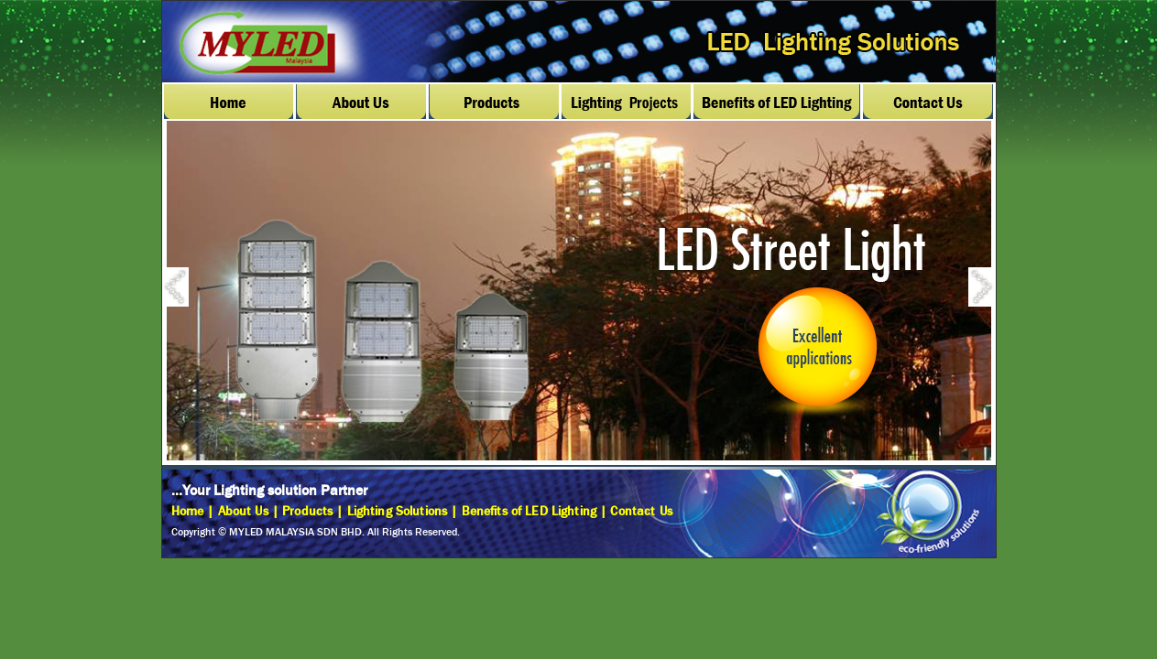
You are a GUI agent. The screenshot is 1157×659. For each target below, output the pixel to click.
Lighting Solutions (397, 511)
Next (991, 290)
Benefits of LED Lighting (529, 511)
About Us (243, 511)
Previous (185, 290)
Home (187, 511)
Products (307, 511)
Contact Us (640, 511)
